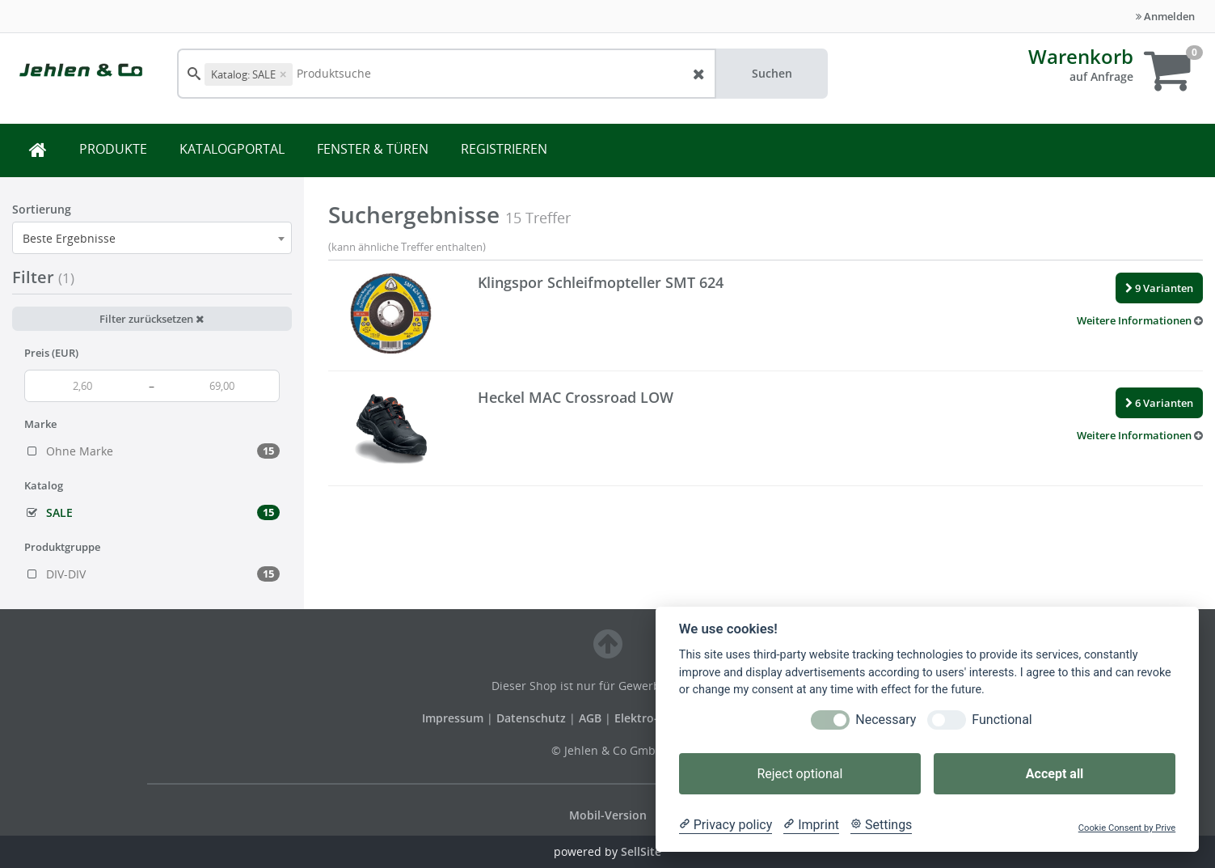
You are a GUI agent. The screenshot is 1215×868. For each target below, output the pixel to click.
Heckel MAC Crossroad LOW (575, 397)
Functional (1001, 719)
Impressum (454, 718)
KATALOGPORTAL (232, 149)
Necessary (885, 719)
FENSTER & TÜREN (372, 149)
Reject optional (799, 773)
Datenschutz (531, 718)
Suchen (772, 73)
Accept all (1054, 773)
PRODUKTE (113, 149)
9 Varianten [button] (1159, 288)
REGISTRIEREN (504, 149)
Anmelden (1165, 16)
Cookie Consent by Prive (1126, 828)
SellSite (641, 851)
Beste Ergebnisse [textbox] (69, 238)
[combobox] (152, 238)
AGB (592, 718)
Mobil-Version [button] (608, 815)
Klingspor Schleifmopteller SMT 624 (601, 282)
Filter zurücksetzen (151, 318)
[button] (1140, 320)
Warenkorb (1080, 56)
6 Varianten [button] (1159, 403)
